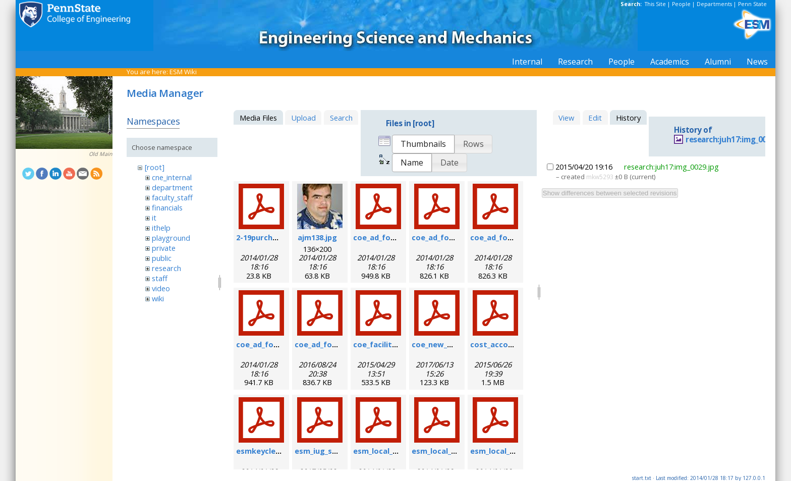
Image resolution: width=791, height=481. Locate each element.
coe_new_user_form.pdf (456, 344)
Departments (714, 4)
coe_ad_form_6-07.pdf (393, 237)
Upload (303, 118)
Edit (595, 118)
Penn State (752, 4)
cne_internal (172, 177)
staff (159, 278)
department (172, 187)
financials (167, 207)
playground (171, 238)
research (166, 268)
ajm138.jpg (317, 237)
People (681, 4)
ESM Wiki (183, 71)
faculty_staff (172, 197)
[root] (154, 167)
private (164, 248)
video (161, 288)
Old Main (100, 153)
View (566, 118)
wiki (158, 298)
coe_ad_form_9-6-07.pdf (455, 237)
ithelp (161, 228)
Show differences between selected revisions (610, 193)
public (162, 258)
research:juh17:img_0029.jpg (737, 139)
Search (341, 118)
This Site (655, 4)
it (154, 217)
